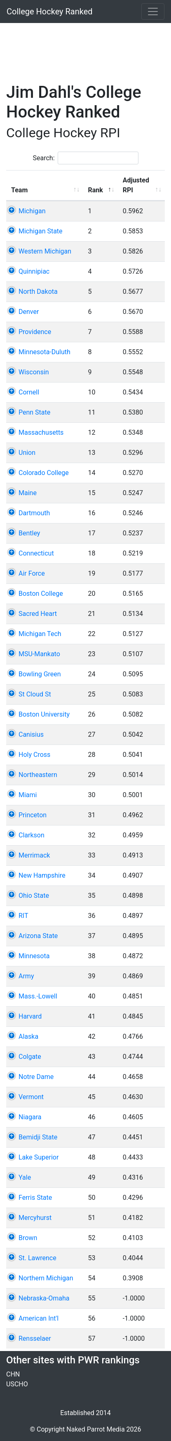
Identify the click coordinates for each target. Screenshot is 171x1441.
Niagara (30, 1117)
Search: (85, 158)
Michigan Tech (40, 634)
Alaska (28, 1036)
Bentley (29, 533)
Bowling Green (40, 674)
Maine (28, 493)
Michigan (32, 211)
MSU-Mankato (39, 654)
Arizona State (38, 936)
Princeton (33, 815)
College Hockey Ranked (50, 11)
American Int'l (39, 1318)
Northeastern (38, 775)
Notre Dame (36, 1077)
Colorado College (44, 473)
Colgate (30, 1057)
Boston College (41, 593)
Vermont (31, 1097)
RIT (23, 916)
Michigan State (41, 231)
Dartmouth (34, 513)
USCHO (17, 1384)
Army (26, 976)
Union (27, 453)
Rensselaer (35, 1338)
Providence (35, 332)
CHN (13, 1374)
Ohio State (34, 895)
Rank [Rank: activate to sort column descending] (90, 190)
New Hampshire (42, 875)
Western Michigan (45, 251)
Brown (28, 1238)
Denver (29, 312)
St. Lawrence (37, 1258)
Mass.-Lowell (38, 996)
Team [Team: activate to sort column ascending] (19, 190)
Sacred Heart (38, 614)
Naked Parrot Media (95, 1429)
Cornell (29, 392)
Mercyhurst (35, 1218)
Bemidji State (38, 1137)
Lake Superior (39, 1157)
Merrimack (34, 855)
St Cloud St (35, 694)
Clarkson (32, 835)
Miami (28, 795)
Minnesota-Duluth (44, 352)
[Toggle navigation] (152, 11)
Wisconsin (34, 372)
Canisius (31, 734)
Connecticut (36, 553)
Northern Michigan (46, 1278)
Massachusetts (41, 432)
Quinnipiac (34, 271)
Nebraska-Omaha (44, 1298)
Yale (25, 1177)
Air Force (32, 573)
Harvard (30, 1016)
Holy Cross (34, 755)
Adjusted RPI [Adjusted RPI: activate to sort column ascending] (133, 185)
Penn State (34, 412)
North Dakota (38, 291)
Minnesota (34, 956)
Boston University (44, 714)
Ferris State (35, 1197)
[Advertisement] (88, 48)
